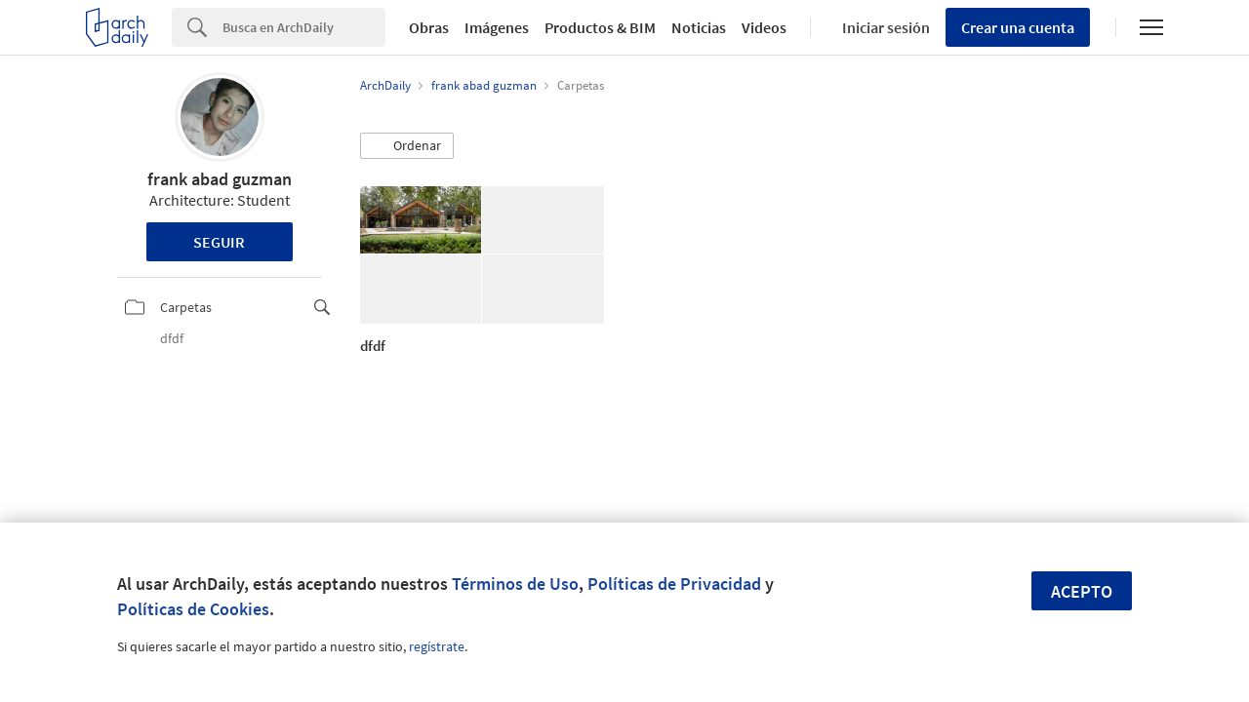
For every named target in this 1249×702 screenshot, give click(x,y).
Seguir (219, 242)
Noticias (698, 27)
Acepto (1081, 591)
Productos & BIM (600, 27)
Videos (764, 27)
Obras (429, 27)
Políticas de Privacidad (674, 583)
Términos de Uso (515, 583)
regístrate (436, 646)
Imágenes (496, 27)
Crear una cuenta (1017, 27)
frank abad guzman (219, 179)
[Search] (303, 27)
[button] (407, 146)
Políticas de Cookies (193, 609)
